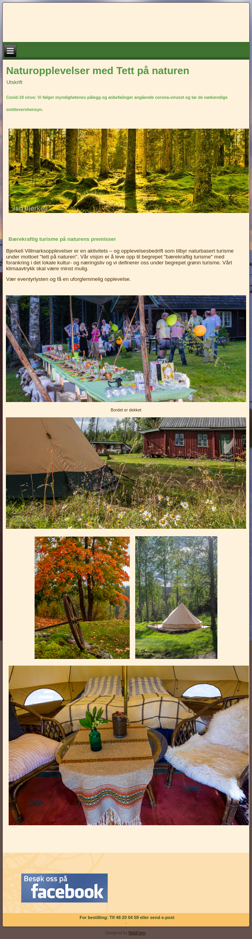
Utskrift (14, 82)
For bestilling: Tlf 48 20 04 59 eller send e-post (127, 917)
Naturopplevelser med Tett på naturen (97, 70)
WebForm (136, 933)
